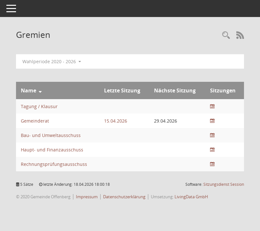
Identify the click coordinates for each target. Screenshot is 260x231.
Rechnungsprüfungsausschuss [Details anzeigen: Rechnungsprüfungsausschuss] (54, 164)
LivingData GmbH (191, 197)
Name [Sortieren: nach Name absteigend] (28, 90)
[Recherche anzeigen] (226, 35)
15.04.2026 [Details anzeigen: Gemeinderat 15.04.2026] (115, 121)
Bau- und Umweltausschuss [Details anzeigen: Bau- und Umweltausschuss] (51, 135)
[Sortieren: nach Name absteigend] (40, 90)
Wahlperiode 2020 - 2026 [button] (51, 61)
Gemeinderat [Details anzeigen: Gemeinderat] (35, 121)
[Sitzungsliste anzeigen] (212, 106)
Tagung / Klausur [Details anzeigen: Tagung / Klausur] (39, 106)
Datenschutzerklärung (124, 197)
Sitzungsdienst (223, 184)
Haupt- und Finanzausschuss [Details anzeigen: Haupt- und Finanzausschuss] (52, 150)
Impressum (87, 197)
